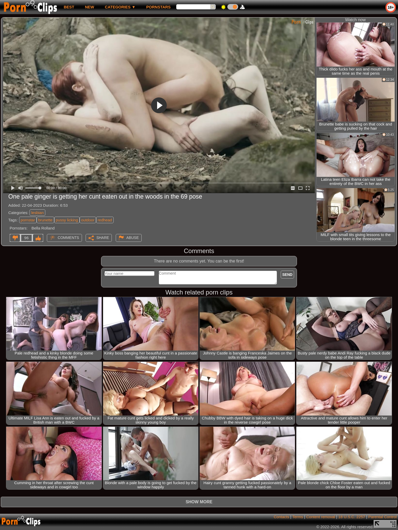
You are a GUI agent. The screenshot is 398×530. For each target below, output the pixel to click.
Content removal (320, 517)
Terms (297, 517)
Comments (68, 238)
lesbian (37, 212)
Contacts (281, 517)
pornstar (28, 220)
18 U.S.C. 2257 (351, 517)
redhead (105, 220)
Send (287, 274)
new (89, 7)
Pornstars (158, 7)
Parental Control (382, 517)
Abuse (132, 238)
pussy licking (67, 220)
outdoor (88, 220)
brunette (45, 220)
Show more (199, 502)
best (69, 7)
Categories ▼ (120, 7)
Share (102, 238)
